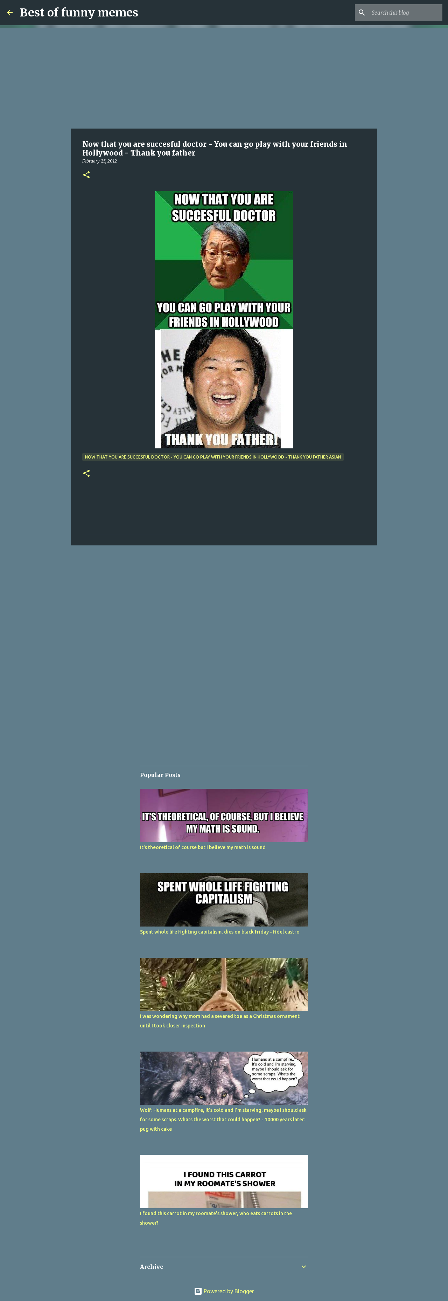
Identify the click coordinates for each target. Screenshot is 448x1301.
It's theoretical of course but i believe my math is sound (203, 847)
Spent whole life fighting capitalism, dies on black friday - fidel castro (220, 932)
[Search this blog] (405, 12)
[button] (86, 175)
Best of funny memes (79, 13)
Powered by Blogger (224, 1291)
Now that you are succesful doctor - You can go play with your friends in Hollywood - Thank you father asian (213, 457)
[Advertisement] (224, 77)
